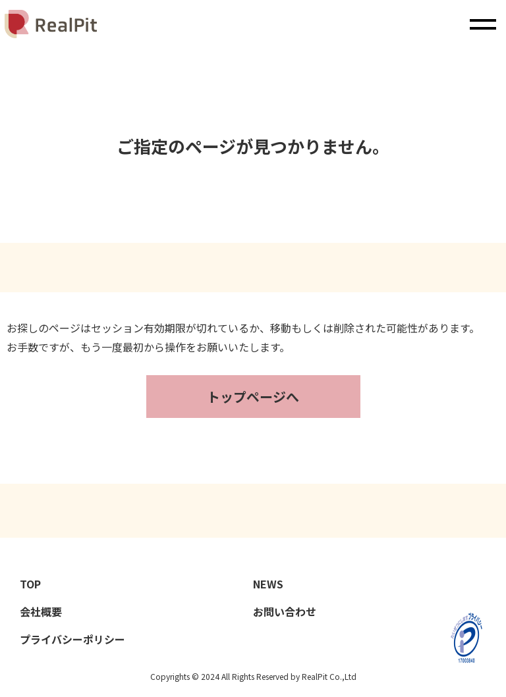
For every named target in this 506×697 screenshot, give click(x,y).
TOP (31, 584)
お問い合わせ (284, 611)
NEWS (269, 584)
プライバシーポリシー (72, 639)
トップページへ (253, 396)
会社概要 (41, 611)
